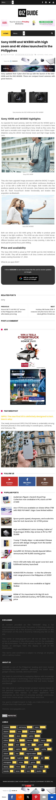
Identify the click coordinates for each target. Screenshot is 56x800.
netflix (43, 749)
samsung (22, 727)
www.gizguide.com (10, 781)
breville (6, 771)
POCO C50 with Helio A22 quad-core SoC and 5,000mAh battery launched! (33, 563)
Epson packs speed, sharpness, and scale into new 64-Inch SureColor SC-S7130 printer (33, 519)
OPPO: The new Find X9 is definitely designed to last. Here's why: (27, 418)
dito (28, 745)
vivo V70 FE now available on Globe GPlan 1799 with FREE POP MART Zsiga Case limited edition (33, 509)
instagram (7, 762)
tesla (41, 767)
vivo (19, 732)
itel (17, 754)
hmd (18, 767)
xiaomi (6, 732)
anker (21, 762)
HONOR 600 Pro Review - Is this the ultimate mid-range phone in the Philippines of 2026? (32, 574)
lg (17, 740)
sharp (31, 749)
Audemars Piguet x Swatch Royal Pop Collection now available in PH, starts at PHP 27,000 (32, 499)
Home (5, 33)
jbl (32, 758)
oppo (37, 727)
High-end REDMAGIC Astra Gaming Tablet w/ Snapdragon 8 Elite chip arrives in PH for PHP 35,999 (32, 532)
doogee (6, 758)
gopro (30, 767)
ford (28, 771)
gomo (33, 762)
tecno (43, 740)
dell (42, 758)
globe (31, 736)
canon (6, 754)
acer (17, 745)
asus (18, 736)
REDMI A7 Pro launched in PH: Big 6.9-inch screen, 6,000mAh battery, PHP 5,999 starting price (32, 597)
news (46, 55)
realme (32, 732)
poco (5, 749)
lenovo (29, 740)
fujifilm (18, 749)
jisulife (39, 771)
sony (51, 55)
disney (6, 767)
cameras (40, 55)
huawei (6, 727)
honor (6, 736)
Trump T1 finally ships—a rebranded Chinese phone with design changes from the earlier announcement (32, 542)
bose (18, 771)
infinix (6, 740)
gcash (40, 745)
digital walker (31, 754)
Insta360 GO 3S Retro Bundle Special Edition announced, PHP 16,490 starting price (32, 552)
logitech (20, 758)
